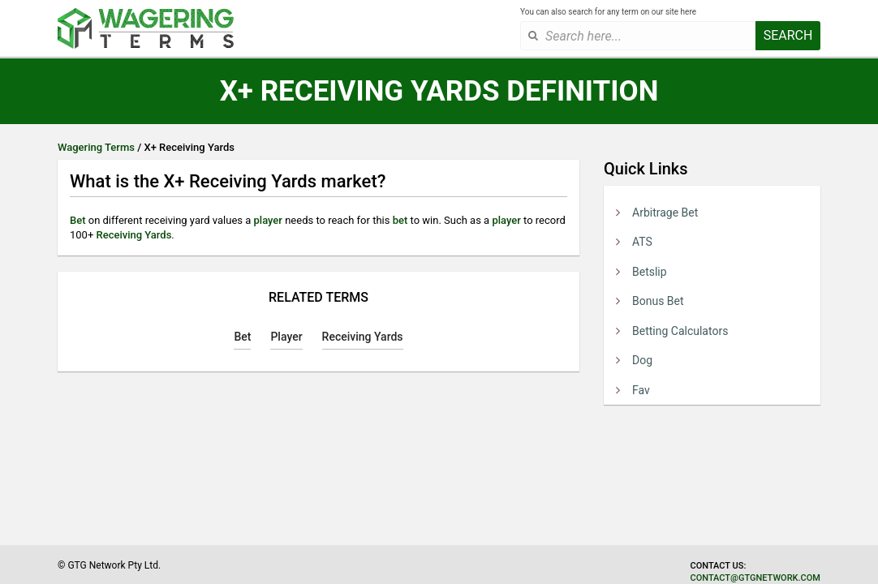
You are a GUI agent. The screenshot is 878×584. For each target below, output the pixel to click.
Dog (642, 360)
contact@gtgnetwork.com (755, 578)
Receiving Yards (134, 235)
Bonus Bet (658, 300)
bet (400, 220)
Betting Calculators (680, 330)
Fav (641, 390)
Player (286, 336)
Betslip (649, 271)
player (268, 220)
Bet (78, 220)
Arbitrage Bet (665, 212)
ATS (642, 241)
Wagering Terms (96, 147)
